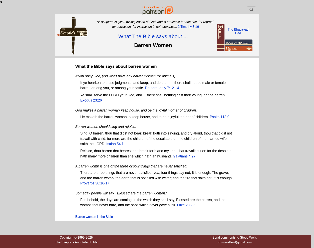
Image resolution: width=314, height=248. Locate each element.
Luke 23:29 (185, 205)
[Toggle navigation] (251, 9)
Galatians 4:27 (184, 156)
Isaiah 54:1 (115, 144)
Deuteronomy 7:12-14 (162, 88)
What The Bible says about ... (153, 36)
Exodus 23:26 (91, 100)
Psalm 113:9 (219, 117)
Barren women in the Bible (94, 216)
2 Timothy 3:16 (188, 26)
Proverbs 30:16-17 (94, 183)
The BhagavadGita (238, 31)
